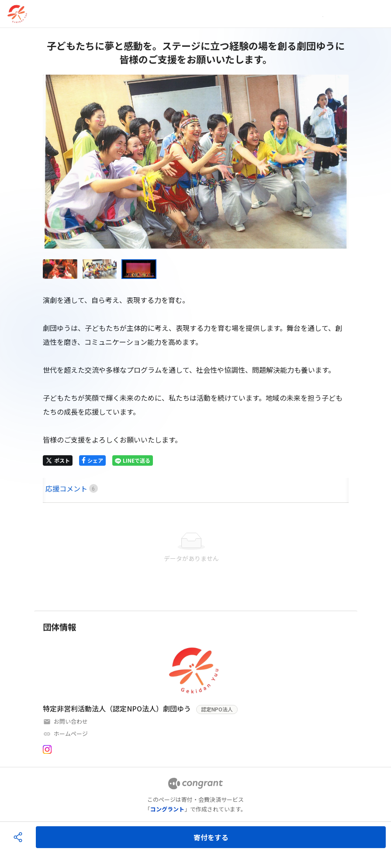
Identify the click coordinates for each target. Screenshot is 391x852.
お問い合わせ (71, 721)
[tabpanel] (196, 548)
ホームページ (71, 733)
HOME (53, 488)
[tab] (53, 488)
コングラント (167, 809)
